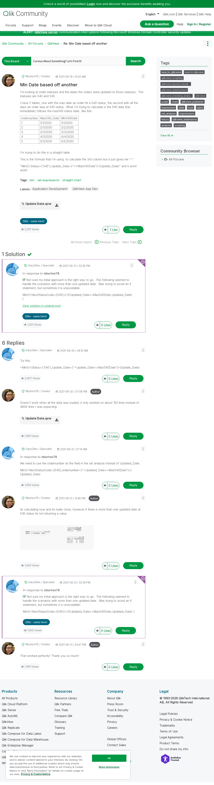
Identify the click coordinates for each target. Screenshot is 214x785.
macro (165, 122)
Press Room (115, 707)
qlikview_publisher (192, 104)
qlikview (200, 98)
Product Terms (169, 746)
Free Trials (61, 713)
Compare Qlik (63, 718)
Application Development (49, 191)
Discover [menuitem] (73, 25)
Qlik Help (205, 14)
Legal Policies (169, 716)
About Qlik (114, 701)
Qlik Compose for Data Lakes (21, 736)
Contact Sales (116, 748)
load (190, 110)
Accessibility (115, 718)
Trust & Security (117, 713)
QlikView (53, 46)
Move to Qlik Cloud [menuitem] (98, 25)
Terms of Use (169, 734)
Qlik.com (169, 14)
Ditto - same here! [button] (33, 223)
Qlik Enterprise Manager (17, 748)
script (164, 104)
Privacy (112, 724)
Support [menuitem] (27, 25)
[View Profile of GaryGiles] (34, 268)
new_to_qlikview (171, 75)
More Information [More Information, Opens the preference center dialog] (109, 766)
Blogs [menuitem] (43, 25)
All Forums (35, 46)
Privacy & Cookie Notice (176, 722)
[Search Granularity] (17, 64)
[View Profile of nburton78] (32, 79)
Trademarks (167, 728)
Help (180, 24)
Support (59, 736)
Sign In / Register (199, 24)
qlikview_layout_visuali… (175, 86)
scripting (180, 128)
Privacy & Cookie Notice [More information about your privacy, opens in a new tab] (35, 774)
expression (168, 110)
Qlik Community (13, 46)
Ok (109, 758)
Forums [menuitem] (11, 25)
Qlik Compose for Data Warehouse (25, 742)
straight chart (72, 183)
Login (91, 4)
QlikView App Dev (85, 191)
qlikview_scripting (172, 80)
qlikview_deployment (174, 92)
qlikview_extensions (185, 122)
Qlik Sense (9, 713)
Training (59, 730)
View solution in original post (41, 308)
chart (175, 104)
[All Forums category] (162, 162)
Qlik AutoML (10, 718)
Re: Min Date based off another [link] (85, 46)
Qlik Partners (62, 707)
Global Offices (116, 742)
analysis (166, 128)
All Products (10, 701)
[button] (143, 79)
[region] (68, 764)
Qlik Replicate (11, 730)
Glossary (60, 724)
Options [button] (207, 46)
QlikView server (46, 35)
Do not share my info (174, 752)
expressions (186, 116)
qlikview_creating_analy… (176, 98)
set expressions (48, 183)
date (181, 110)
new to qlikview (194, 75)
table (200, 110)
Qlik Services (187, 14)
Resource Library (65, 701)
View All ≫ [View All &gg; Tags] (167, 138)
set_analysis (168, 116)
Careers (112, 730)
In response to (40, 276)
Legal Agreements (171, 740)
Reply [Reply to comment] (126, 327)
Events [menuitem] (56, 25)
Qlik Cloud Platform (14, 707)
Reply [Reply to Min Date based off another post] (133, 232)
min (31, 183)
